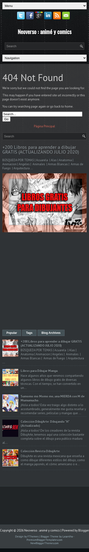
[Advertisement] (44, 281)
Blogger (83, 530)
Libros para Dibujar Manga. (39, 371)
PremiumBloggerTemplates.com (44, 540)
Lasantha (67, 536)
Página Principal (44, 126)
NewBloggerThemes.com (44, 543)
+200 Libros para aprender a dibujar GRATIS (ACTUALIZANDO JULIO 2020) (40, 149)
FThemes (33, 536)
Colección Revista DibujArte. (40, 451)
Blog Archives (51, 333)
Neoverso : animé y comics (44, 31)
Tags (29, 333)
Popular (11, 333)
